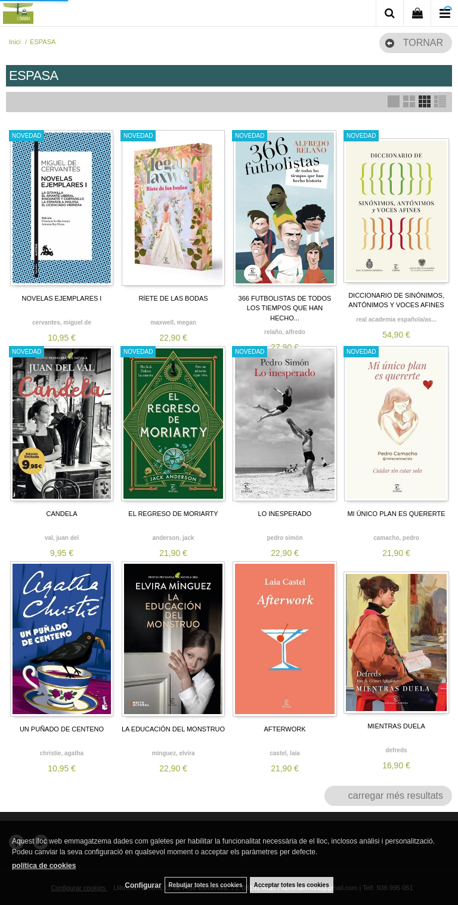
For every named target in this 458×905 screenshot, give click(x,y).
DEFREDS (396, 750)
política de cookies (44, 865)
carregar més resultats (395, 795)
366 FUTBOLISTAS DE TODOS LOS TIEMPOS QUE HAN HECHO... (285, 308)
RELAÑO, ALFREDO (284, 332)
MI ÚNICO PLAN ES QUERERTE (396, 513)
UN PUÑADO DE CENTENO (62, 729)
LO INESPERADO (285, 513)
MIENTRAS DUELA (396, 726)
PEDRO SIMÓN (284, 538)
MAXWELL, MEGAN (173, 322)
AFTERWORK (284, 729)
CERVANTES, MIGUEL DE (61, 322)
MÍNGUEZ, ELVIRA (172, 753)
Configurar (143, 885)
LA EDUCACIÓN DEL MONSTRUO (173, 729)
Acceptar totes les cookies (291, 885)
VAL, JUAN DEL (62, 538)
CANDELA (62, 513)
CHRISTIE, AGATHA (61, 753)
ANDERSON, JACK (173, 538)
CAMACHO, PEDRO (396, 538)
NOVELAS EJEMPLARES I (62, 298)
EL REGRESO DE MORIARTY (173, 513)
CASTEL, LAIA (285, 753)
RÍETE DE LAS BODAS (173, 298)
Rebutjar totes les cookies (206, 885)
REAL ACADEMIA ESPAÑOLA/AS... (396, 319)
